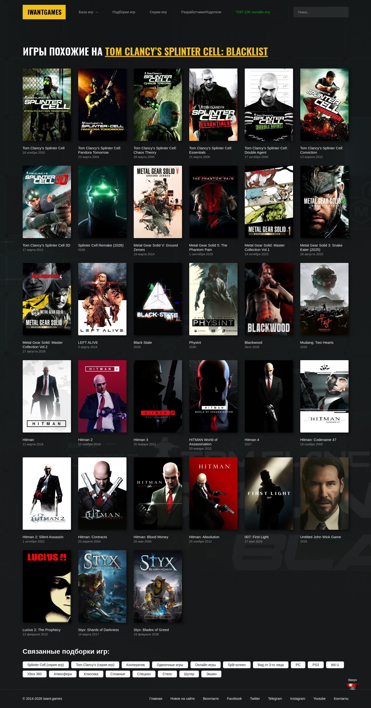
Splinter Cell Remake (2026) (101, 245)
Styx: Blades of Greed (151, 629)
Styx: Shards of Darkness (98, 629)
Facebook (234, 699)
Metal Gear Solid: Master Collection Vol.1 (265, 247)
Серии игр (158, 12)
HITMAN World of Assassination (203, 441)
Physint (195, 342)
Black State (143, 342)
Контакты (341, 699)
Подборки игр (123, 12)
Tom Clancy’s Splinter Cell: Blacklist (186, 51)
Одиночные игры (170, 665)
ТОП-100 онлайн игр (253, 12)
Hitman (28, 439)
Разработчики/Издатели (201, 12)
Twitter (255, 699)
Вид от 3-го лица (271, 665)
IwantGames (45, 12)
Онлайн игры (205, 665)
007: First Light (257, 537)
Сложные (118, 674)
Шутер (189, 674)
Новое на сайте (182, 699)
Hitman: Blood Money (151, 537)
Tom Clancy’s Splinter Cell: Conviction (321, 150)
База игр (86, 12)
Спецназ (144, 674)
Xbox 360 (35, 674)
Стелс (167, 674)
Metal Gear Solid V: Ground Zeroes (156, 247)
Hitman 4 (252, 439)
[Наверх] (352, 687)
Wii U (335, 665)
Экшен (211, 674)
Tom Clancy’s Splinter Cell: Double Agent (266, 150)
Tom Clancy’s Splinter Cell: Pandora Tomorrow (99, 150)
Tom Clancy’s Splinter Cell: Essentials (210, 150)
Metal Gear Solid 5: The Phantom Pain (208, 247)
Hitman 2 (85, 439)
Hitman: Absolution (204, 537)
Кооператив (135, 665)
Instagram (297, 699)
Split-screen (237, 665)
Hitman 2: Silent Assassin (43, 537)
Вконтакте (211, 699)
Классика (91, 674)
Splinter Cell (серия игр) (46, 665)
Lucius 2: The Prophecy (42, 629)
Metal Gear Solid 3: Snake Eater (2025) (321, 247)
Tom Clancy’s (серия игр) (95, 665)
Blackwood (253, 342)
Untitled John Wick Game (320, 537)
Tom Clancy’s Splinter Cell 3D (46, 245)
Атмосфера (63, 674)
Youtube (319, 699)
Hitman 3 (141, 439)
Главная (155, 699)
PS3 (316, 665)
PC (298, 665)
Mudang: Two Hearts (317, 342)
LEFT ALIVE (88, 342)
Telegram (275, 699)
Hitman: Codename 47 (318, 439)
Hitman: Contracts (92, 537)
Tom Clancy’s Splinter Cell (44, 148)
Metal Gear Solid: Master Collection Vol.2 (43, 344)
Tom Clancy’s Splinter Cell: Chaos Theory (155, 150)
